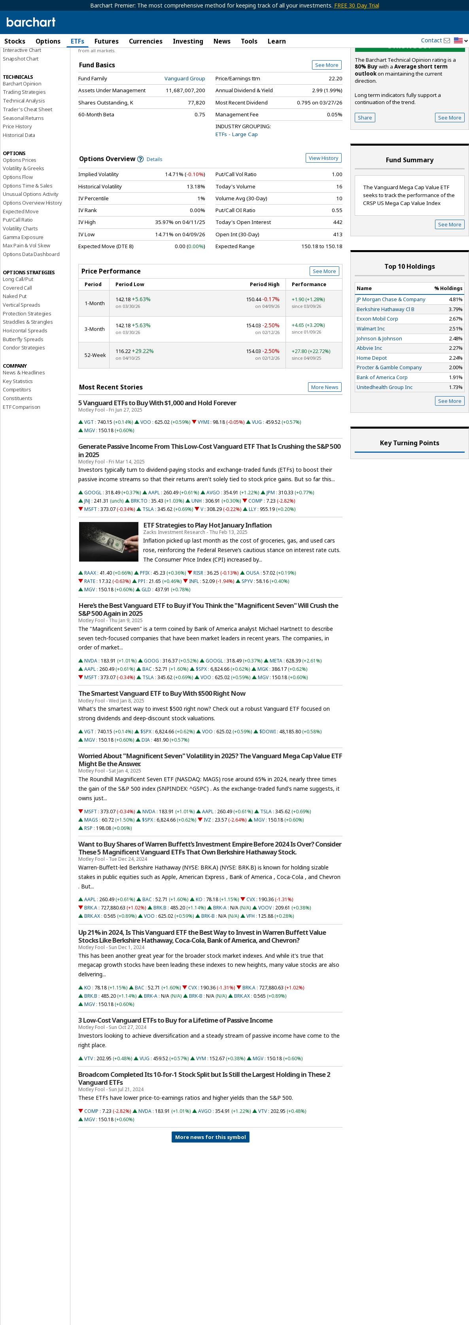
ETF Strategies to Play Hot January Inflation (207, 571)
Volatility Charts (20, 273)
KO (199, 945)
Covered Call (17, 333)
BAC (147, 714)
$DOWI (267, 777)
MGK (262, 714)
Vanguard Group (185, 123)
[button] (461, 41)
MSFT (90, 554)
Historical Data (19, 180)
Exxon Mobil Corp (377, 364)
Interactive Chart (22, 95)
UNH (196, 546)
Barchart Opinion (22, 129)
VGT (89, 467)
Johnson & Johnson (379, 383)
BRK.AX (92, 961)
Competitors (17, 435)
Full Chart (324, 83)
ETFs (77, 41)
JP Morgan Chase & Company (391, 344)
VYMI (203, 467)
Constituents (17, 443)
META (276, 706)
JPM (271, 538)
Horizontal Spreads (25, 376)
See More (327, 110)
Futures (107, 41)
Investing (188, 41)
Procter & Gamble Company (389, 412)
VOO (145, 467)
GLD (146, 635)
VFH (250, 961)
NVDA (90, 706)
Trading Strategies (24, 137)
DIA (146, 785)
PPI (141, 626)
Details (150, 204)
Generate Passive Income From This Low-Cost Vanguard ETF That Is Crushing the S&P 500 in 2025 (209, 496)
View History (324, 203)
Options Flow (18, 222)
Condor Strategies (24, 393)
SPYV (247, 626)
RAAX (90, 618)
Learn (277, 41)
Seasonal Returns (23, 163)
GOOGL (93, 538)
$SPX (201, 714)
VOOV (265, 953)
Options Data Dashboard (31, 299)
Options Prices (19, 205)
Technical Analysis (24, 146)
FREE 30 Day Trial (356, 5)
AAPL (154, 538)
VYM (201, 1104)
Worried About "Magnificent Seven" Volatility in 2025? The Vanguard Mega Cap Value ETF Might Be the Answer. (210, 805)
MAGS (91, 865)
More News (325, 432)
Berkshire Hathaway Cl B (385, 354)
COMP (255, 546)
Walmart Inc (371, 374)
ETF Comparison (21, 452)
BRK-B (208, 961)
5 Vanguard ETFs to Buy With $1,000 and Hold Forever (157, 448)
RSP (88, 873)
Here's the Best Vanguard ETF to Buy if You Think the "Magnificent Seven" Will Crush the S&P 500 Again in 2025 (208, 655)
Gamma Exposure (23, 282)
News (222, 41)
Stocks (14, 41)
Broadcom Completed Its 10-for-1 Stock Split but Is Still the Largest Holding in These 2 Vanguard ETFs (204, 1124)
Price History (17, 171)
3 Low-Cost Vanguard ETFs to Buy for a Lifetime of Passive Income (175, 1066)
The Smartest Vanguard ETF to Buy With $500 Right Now (161, 739)
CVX (250, 945)
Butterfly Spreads (23, 384)
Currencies (146, 41)
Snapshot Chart (20, 104)
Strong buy (410, 91)
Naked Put (14, 341)
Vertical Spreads (21, 350)
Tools (249, 41)
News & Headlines (24, 417)
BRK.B (159, 953)
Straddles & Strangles (28, 367)
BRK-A (220, 953)
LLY (252, 554)
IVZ (207, 865)
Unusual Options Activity (31, 239)
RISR (198, 618)
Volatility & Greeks (23, 213)
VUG (257, 467)
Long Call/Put (18, 324)
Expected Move (20, 256)
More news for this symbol (210, 1182)
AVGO (213, 538)
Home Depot (372, 403)
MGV (89, 476)
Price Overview (21, 62)
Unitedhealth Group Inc (384, 432)
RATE (89, 626)
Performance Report (26, 70)
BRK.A (90, 953)
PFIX (144, 618)
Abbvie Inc (369, 393)
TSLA (148, 554)
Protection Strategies (27, 359)
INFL (194, 626)
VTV (88, 1104)
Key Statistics (18, 426)
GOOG (151, 706)
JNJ (87, 546)
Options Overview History (32, 248)
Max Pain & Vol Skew (26, 290)
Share (365, 163)
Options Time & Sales (28, 231)
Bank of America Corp (382, 422)
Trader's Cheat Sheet (27, 154)
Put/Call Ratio (18, 265)
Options (48, 41)
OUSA (252, 618)
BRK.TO (139, 546)
